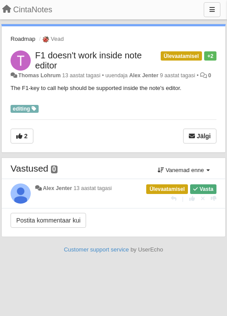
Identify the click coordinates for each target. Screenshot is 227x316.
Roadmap (23, 39)
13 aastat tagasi (92, 188)
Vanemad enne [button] (184, 170)
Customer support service (96, 249)
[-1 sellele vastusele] (213, 198)
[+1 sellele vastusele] (192, 198)
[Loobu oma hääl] (203, 198)
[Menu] (212, 9)
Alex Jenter (144, 75)
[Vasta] (174, 198)
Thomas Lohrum (39, 75)
